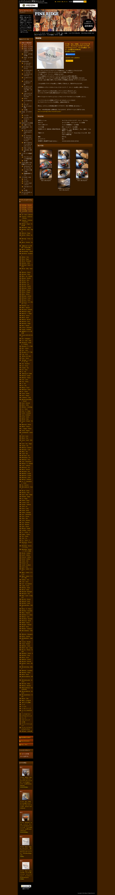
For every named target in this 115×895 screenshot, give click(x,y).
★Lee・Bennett (25, 325)
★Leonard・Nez (26, 455)
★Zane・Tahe (25, 698)
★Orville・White (26, 683)
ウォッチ (26, 104)
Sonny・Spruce (25, 358)
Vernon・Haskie (25, 393)
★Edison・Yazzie (26, 645)
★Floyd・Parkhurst (26, 479)
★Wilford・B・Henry (27, 614)
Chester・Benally (26, 643)
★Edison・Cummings (27, 407)
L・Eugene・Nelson (26, 428)
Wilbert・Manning (26, 512)
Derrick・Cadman (26, 559)
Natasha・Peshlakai (26, 329)
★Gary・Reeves (26, 315)
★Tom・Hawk (25, 674)
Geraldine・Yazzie (26, 530)
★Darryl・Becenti (26, 319)
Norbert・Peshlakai (26, 413)
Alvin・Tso (24, 538)
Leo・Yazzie (25, 409)
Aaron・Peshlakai (26, 415)
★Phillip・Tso (25, 282)
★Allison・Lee (25, 305)
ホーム (36, 33)
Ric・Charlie (25, 391)
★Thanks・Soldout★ (27, 731)
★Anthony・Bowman (27, 618)
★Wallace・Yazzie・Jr (27, 653)
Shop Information (25, 741)
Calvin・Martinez (26, 520)
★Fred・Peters (25, 626)
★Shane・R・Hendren (27, 463)
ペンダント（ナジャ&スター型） (28, 83)
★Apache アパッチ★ (27, 346)
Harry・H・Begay (26, 411)
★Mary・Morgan (26, 292)
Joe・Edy (24, 371)
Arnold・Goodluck (26, 565)
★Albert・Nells (25, 492)
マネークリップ (26, 720)
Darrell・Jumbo (25, 417)
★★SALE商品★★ (27, 42)
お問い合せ (65, 1)
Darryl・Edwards (26, 403)
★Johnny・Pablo (26, 263)
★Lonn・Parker (25, 490)
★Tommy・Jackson (26, 296)
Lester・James (25, 581)
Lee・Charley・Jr (26, 532)
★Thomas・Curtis (26, 298)
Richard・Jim (25, 563)
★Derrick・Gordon (26, 475)
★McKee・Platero (26, 377)
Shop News (24, 744)
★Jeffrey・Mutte (26, 587)
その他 (25, 109)
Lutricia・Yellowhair (27, 327)
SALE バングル (28, 46)
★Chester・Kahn (26, 274)
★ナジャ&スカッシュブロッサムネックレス (28, 144)
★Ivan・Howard (26, 469)
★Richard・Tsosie (26, 389)
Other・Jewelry (27, 148)
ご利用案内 (58, 1)
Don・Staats (24, 369)
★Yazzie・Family (26, 375)
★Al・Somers (25, 348)
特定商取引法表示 (25, 737)
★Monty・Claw (25, 616)
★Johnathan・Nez (26, 457)
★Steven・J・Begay (27, 313)
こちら (28, 30)
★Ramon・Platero (26, 272)
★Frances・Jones (26, 300)
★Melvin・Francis (26, 659)
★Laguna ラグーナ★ (27, 352)
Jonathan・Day (25, 367)
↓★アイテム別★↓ (26, 702)
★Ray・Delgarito (26, 612)
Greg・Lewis (25, 354)
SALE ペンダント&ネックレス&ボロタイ (28, 50)
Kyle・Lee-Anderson (27, 583)
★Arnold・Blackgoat (27, 591)
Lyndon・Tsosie (25, 585)
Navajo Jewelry (25, 61)
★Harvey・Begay (26, 233)
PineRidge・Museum (27, 205)
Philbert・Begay (25, 500)
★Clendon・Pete (26, 471)
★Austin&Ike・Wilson (27, 251)
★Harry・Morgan (26, 290)
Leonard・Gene (25, 502)
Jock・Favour (25, 365)
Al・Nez (24, 383)
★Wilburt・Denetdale (27, 610)
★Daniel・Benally (26, 278)
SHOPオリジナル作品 (27, 123)
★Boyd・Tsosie (25, 387)
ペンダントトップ (26, 708)
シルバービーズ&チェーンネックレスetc (28, 95)
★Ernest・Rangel (26, 528)
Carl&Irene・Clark (26, 397)
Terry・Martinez (25, 522)
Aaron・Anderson (26, 465)
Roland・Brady (25, 510)
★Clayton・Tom (26, 593)
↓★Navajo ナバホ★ (27, 373)
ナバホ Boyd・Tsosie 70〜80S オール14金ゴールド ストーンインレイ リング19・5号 (26, 874)
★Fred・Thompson (26, 261)
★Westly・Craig (26, 655)
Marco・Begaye (25, 395)
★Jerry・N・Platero (27, 608)
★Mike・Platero (26, 622)
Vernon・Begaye (26, 430)
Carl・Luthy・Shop (26, 340)
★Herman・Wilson (26, 288)
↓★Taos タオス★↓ (26, 356)
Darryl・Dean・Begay (27, 494)
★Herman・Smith (26, 477)
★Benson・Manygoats (27, 634)
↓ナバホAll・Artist (26, 177)
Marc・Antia (25, 350)
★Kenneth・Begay (26, 227)
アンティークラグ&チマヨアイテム (28, 132)
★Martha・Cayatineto (27, 670)
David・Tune (25, 567)
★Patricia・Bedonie (26, 447)
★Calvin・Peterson (26, 661)
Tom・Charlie (25, 536)
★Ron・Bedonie (26, 307)
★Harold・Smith (26, 601)
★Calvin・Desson (26, 599)
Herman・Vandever (26, 504)
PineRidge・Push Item (27, 209)
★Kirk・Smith (25, 317)
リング (25, 179)
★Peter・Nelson (26, 426)
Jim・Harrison (25, 485)
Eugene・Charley (26, 534)
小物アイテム (27, 125)
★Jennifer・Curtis (26, 449)
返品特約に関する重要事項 (73, 57)
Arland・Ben (25, 453)
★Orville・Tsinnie (26, 286)
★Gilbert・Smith (26, 603)
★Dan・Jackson (26, 294)
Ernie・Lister (25, 379)
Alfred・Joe (24, 506)
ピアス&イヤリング (27, 716)
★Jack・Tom (25, 438)
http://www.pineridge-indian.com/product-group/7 (49, 111)
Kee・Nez (24, 385)
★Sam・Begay (25, 259)
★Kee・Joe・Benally (27, 276)
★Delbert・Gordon (26, 473)
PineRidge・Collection (27, 207)
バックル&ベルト (26, 714)
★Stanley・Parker (26, 672)
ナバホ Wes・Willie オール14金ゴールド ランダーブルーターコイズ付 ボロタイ (26, 805)
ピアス (25, 98)
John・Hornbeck (26, 363)
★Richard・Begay (26, 311)
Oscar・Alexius (25, 516)
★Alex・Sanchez (26, 636)
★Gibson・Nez (25, 284)
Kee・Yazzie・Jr (26, 540)
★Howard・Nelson (26, 424)
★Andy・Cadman (26, 553)
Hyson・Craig (25, 508)
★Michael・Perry (26, 459)
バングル (26, 115)
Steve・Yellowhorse (26, 514)
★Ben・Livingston (26, 700)
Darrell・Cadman (26, 555)
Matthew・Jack (25, 579)
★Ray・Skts (25, 451)
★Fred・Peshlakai (26, 249)
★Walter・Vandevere (27, 628)
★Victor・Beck (25, 280)
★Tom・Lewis (25, 657)
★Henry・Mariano (26, 685)
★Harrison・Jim (26, 467)
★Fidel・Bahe (25, 419)
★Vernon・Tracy (26, 321)
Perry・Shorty (25, 381)
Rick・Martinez (25, 524)
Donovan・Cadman (26, 557)
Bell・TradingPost (26, 338)
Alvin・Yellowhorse (26, 461)
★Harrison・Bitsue (26, 620)
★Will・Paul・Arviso (27, 647)
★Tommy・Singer (26, 323)
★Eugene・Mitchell (26, 624)
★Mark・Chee (25, 257)
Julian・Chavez (25, 526)
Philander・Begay (26, 496)
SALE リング (27, 44)
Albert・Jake (25, 518)
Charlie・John (25, 561)
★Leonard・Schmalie (27, 309)
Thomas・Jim (25, 445)
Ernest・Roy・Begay (27, 443)
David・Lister (25, 436)
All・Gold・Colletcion (27, 214)
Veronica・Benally (26, 641)
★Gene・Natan (25, 589)
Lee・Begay (24, 498)
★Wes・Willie (25, 405)
